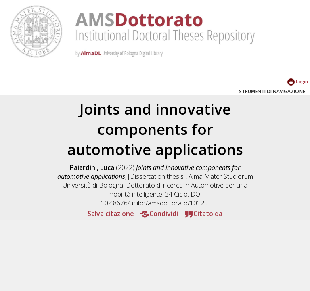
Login (297, 81)
